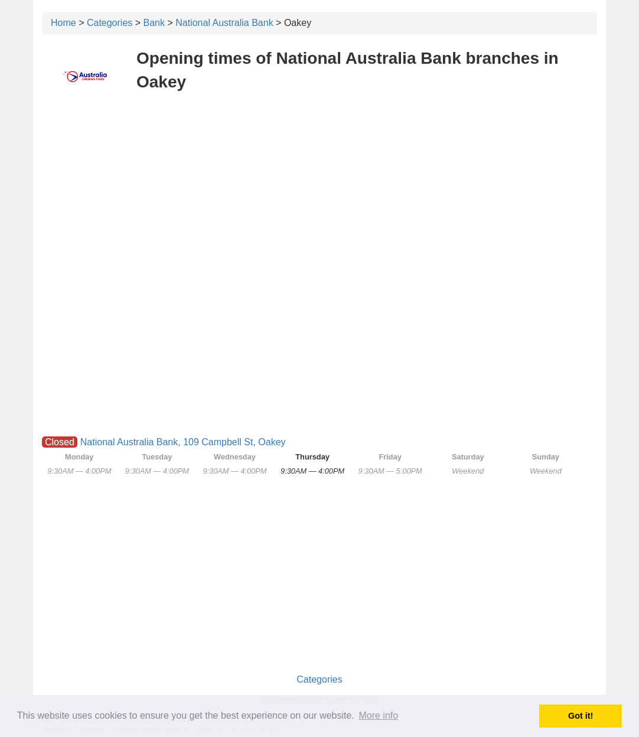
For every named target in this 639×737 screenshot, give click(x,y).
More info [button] (378, 715)
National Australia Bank (224, 23)
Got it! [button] (580, 715)
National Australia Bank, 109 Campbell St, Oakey (183, 442)
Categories (109, 23)
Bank (154, 23)
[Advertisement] (319, 187)
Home (63, 23)
